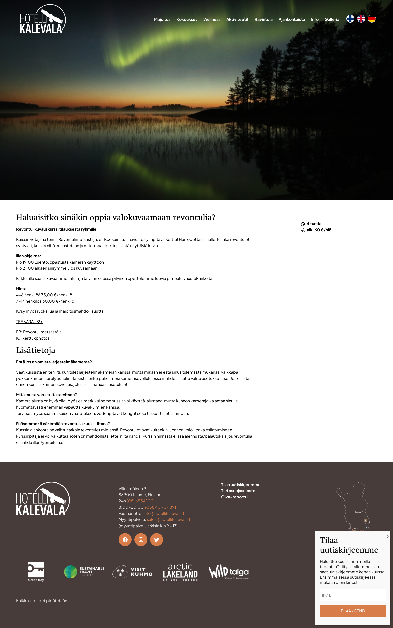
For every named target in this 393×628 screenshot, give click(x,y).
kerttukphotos (35, 338)
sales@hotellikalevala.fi (169, 519)
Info (315, 19)
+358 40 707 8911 (161, 507)
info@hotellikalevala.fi (164, 513)
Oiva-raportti (234, 496)
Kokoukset (186, 19)
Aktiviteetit (237, 19)
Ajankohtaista (292, 19)
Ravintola (264, 19)
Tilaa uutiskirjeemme (241, 484)
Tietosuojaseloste (238, 490)
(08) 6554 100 (140, 500)
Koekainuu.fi (115, 239)
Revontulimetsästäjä (42, 331)
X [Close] (388, 536)
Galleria (332, 19)
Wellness (211, 19)
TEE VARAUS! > (29, 321)
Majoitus (162, 19)
